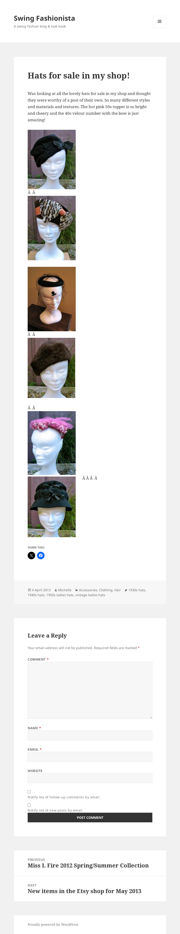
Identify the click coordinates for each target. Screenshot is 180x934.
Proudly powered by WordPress (53, 924)
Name (34, 728)
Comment (38, 659)
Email (35, 749)
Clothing (105, 590)
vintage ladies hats (90, 595)
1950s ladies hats (60, 595)
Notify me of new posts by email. (55, 810)
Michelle (64, 590)
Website (35, 770)
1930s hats (136, 590)
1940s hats (36, 595)
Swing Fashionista (44, 18)
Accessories (88, 590)
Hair (117, 590)
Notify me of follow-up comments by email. (64, 797)
